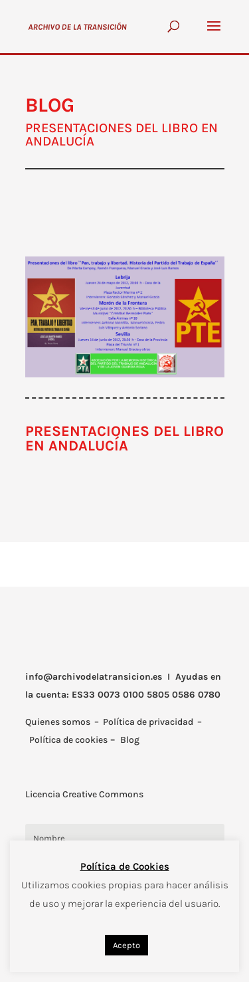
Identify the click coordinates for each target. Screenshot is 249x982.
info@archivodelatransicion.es (93, 676)
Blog (129, 739)
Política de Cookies (124, 866)
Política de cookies (68, 739)
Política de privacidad (148, 722)
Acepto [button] (126, 945)
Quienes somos (57, 722)
